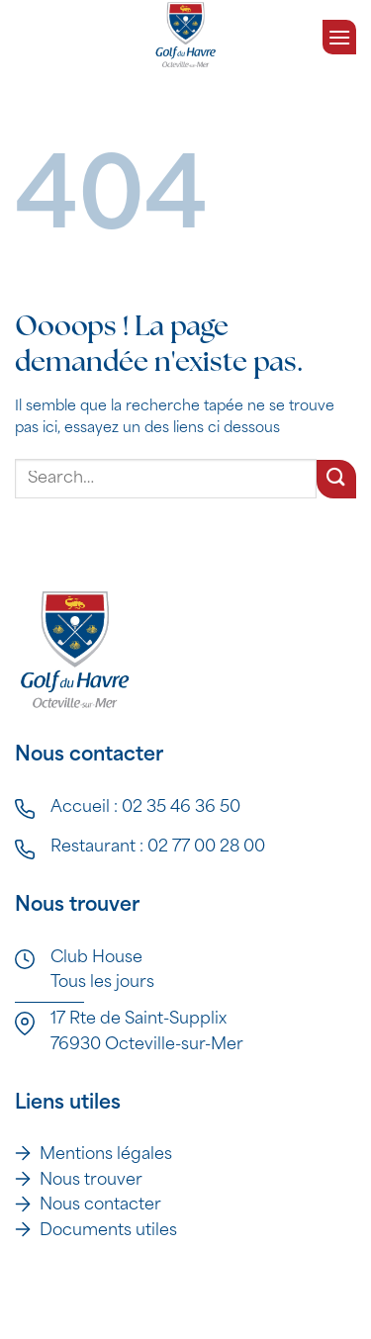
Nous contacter (100, 1205)
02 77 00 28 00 (206, 847)
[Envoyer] (336, 479)
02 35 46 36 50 (181, 808)
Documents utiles (108, 1231)
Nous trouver (91, 1181)
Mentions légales (106, 1155)
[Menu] (340, 34)
